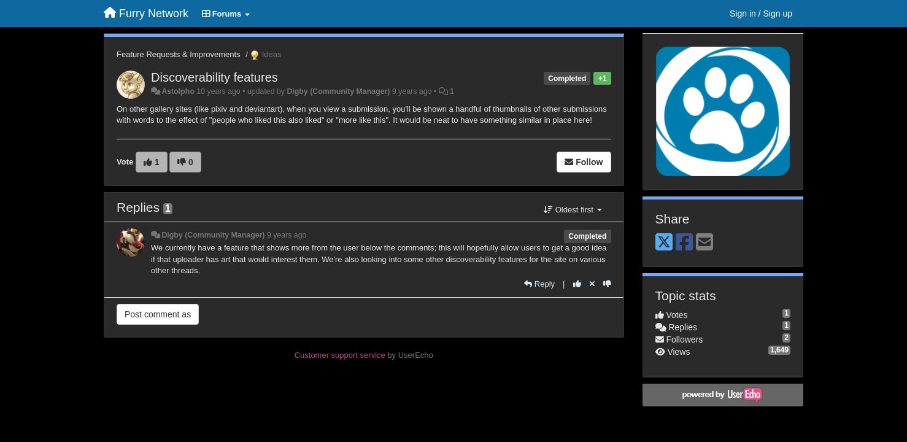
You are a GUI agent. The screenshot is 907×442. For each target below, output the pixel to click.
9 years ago (287, 235)
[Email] (704, 243)
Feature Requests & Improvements (179, 54)
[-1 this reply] (607, 284)
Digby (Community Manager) (338, 91)
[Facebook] (684, 243)
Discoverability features (214, 77)
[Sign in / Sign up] (761, 13)
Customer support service (340, 355)
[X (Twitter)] (664, 243)
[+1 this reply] (577, 284)
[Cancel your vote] (592, 284)
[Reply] (539, 284)
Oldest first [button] (572, 209)
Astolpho (177, 91)
